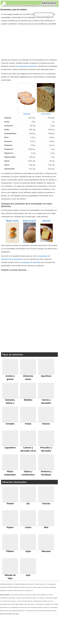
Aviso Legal (15, 613)
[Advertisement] (29, 41)
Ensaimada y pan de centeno (14, 9)
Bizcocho (47, 221)
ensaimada (26, 114)
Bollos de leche (29, 221)
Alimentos (49, 3)
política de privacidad (5, 613)
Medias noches (12, 221)
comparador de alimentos (27, 66)
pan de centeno (45, 114)
